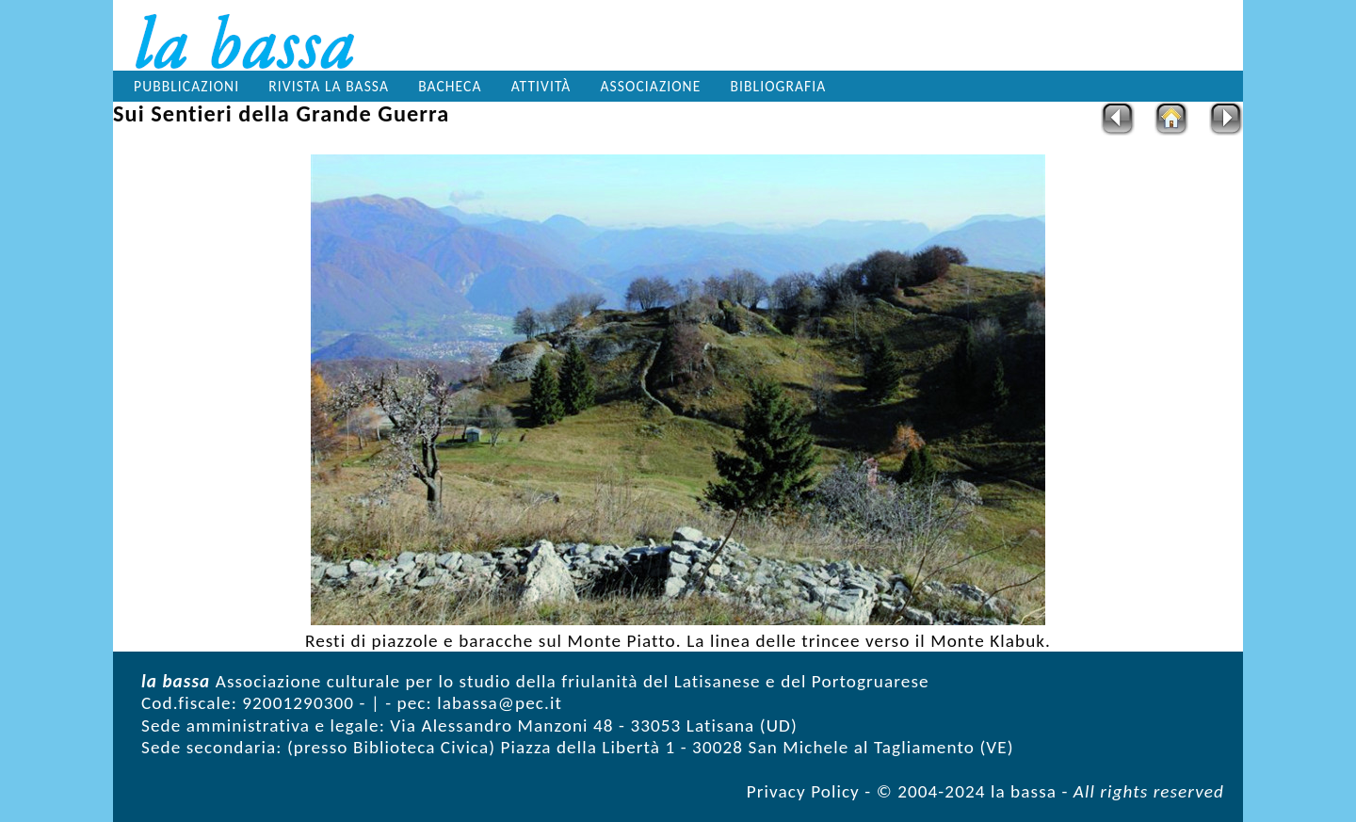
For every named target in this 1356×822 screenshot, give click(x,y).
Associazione (651, 86)
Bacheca (449, 86)
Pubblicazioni (186, 86)
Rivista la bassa (328, 86)
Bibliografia (779, 86)
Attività (541, 86)
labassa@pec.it (499, 703)
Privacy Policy (803, 791)
